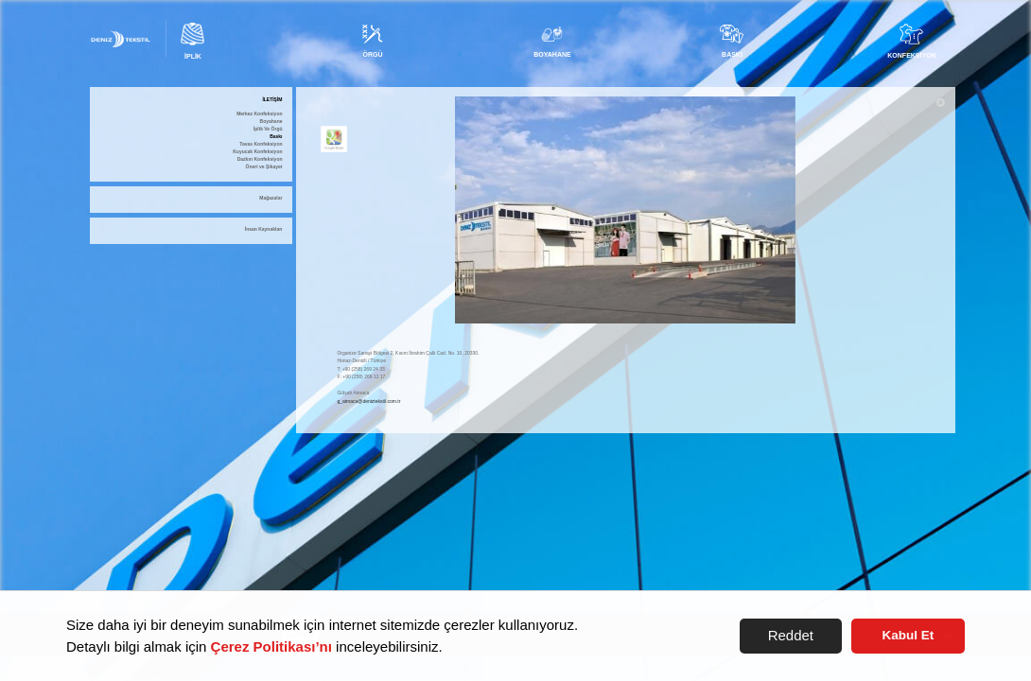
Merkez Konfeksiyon (259, 114)
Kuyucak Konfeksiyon (257, 151)
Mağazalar (270, 198)
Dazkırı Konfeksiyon (260, 159)
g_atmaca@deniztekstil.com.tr (368, 401)
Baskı (276, 136)
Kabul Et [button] (908, 635)
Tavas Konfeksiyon (260, 144)
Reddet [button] (790, 635)
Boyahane (271, 121)
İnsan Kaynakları (264, 229)
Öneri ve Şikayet (264, 167)
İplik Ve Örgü (268, 129)
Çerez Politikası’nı (271, 646)
